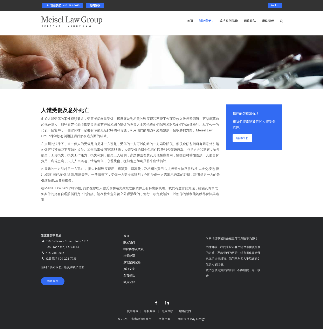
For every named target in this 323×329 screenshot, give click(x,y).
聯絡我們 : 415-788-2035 (63, 5)
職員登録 (129, 282)
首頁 (190, 21)
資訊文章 (129, 269)
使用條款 (132, 311)
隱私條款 (150, 311)
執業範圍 (129, 256)
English (275, 5)
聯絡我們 (268, 21)
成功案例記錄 (228, 21)
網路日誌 (250, 21)
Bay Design (197, 319)
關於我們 (206, 21)
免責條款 (129, 275)
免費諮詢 (95, 5)
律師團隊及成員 (133, 249)
